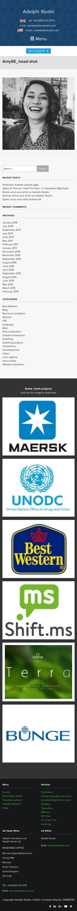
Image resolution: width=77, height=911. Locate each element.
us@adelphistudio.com (46, 30)
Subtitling (7, 339)
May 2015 (7, 284)
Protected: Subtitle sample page (20, 185)
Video (5, 353)
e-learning (46, 824)
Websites (45, 812)
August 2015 (9, 277)
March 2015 (8, 288)
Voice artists (9, 361)
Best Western (9, 306)
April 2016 (8, 270)
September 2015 (11, 273)
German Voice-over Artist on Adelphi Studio (27, 195)
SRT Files (45, 816)
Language (8, 324)
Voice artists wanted (12, 796)
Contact (6, 792)
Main (5, 328)
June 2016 (8, 266)
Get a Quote (38, 51)
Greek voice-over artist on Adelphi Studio (25, 192)
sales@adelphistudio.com (41, 25)
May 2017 (7, 241)
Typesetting (47, 808)
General (6, 317)
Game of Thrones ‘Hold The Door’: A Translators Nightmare (35, 188)
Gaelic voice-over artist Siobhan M (21, 199)
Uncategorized (10, 350)
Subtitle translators (11, 804)
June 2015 (8, 281)
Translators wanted (11, 800)
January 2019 (9, 222)
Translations (9, 346)
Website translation (13, 364)
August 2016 (9, 262)
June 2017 (8, 237)
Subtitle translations (13, 335)
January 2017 (9, 248)
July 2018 (7, 226)
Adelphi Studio (38, 11)
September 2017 (11, 230)
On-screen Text (48, 820)
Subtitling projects (12, 343)
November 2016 (11, 255)
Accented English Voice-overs (56, 800)
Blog (5, 310)
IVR (4, 321)
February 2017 (10, 244)
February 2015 (10, 291)
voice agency (10, 357)
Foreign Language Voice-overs (56, 796)
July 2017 (7, 233)
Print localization (11, 331)
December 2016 (11, 251)
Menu (38, 38)
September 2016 (11, 259)
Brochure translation (13, 313)
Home (5, 808)
